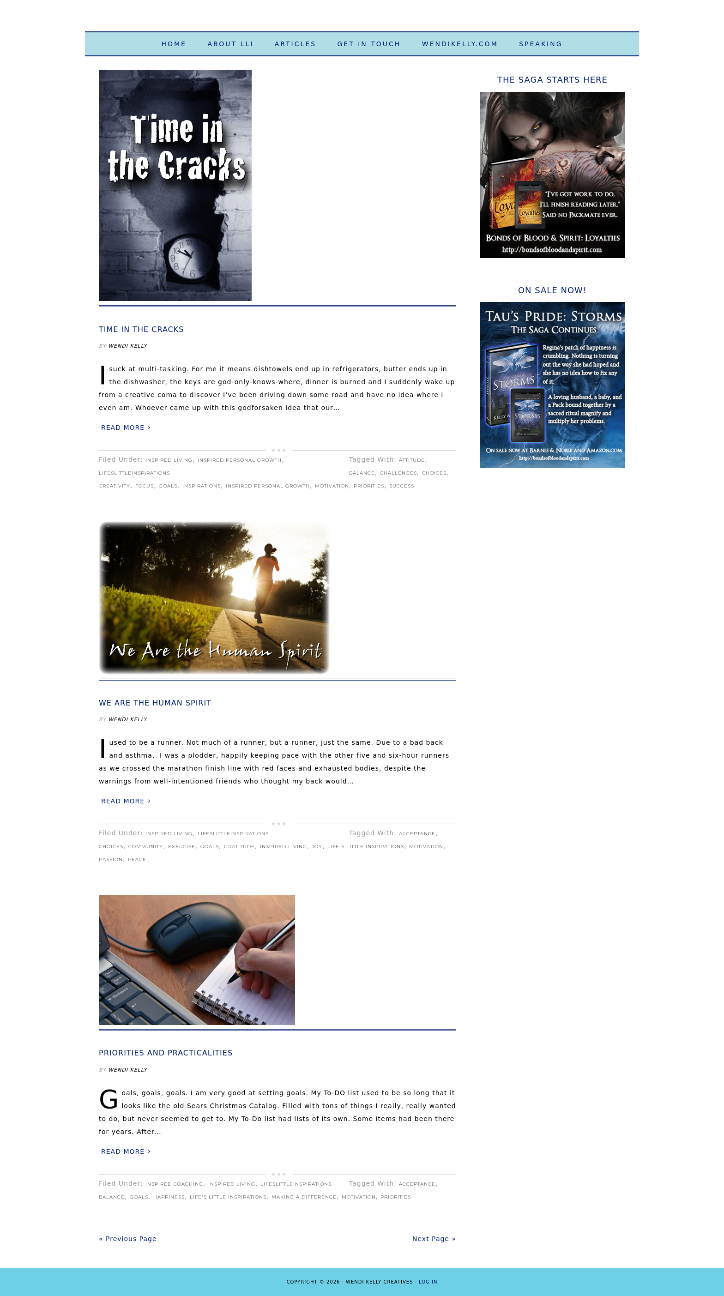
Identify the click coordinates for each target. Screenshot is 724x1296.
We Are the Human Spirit (155, 703)
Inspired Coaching (174, 1184)
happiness (169, 1197)
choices (434, 473)
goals (168, 486)
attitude (412, 460)
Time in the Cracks (141, 329)
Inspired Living (169, 460)
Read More (123, 427)
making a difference (304, 1197)
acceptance (417, 834)
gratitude (239, 847)
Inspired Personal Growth (240, 460)
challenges (398, 473)
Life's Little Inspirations (362, 19)
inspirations (201, 486)
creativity (114, 486)
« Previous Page (128, 1238)
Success (401, 486)
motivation (332, 486)
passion (111, 859)
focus (144, 486)
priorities (369, 486)
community (145, 847)
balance (362, 473)
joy (317, 847)
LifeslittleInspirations (134, 473)
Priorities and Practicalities (166, 1053)
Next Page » (434, 1238)
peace (137, 859)
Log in (428, 1281)
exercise (181, 847)
